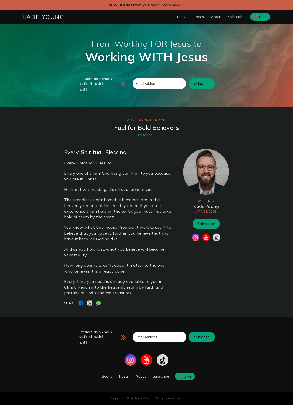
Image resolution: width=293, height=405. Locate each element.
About (216, 16)
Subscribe (236, 16)
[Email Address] (159, 83)
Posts (199, 16)
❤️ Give (260, 16)
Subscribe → (146, 135)
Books (182, 16)
